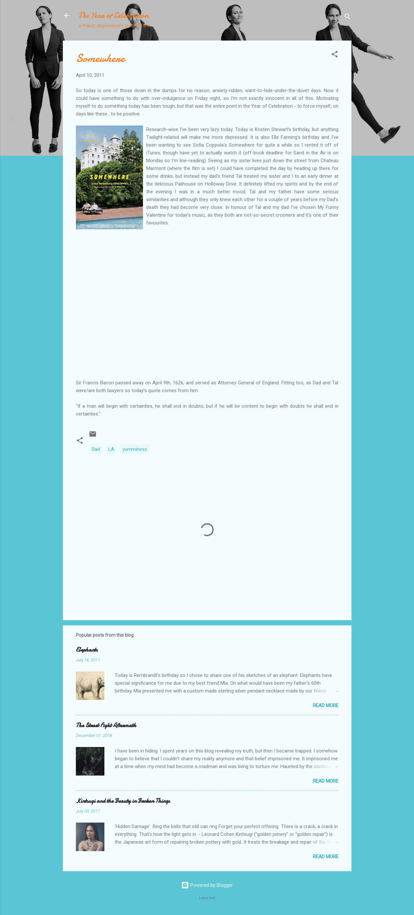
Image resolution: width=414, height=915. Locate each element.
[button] (334, 55)
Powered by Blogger (207, 885)
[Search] (347, 18)
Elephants (87, 650)
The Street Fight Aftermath (106, 725)
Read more (325, 705)
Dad (96, 449)
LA (111, 449)
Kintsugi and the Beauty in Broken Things (123, 801)
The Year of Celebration (113, 15)
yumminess (135, 449)
